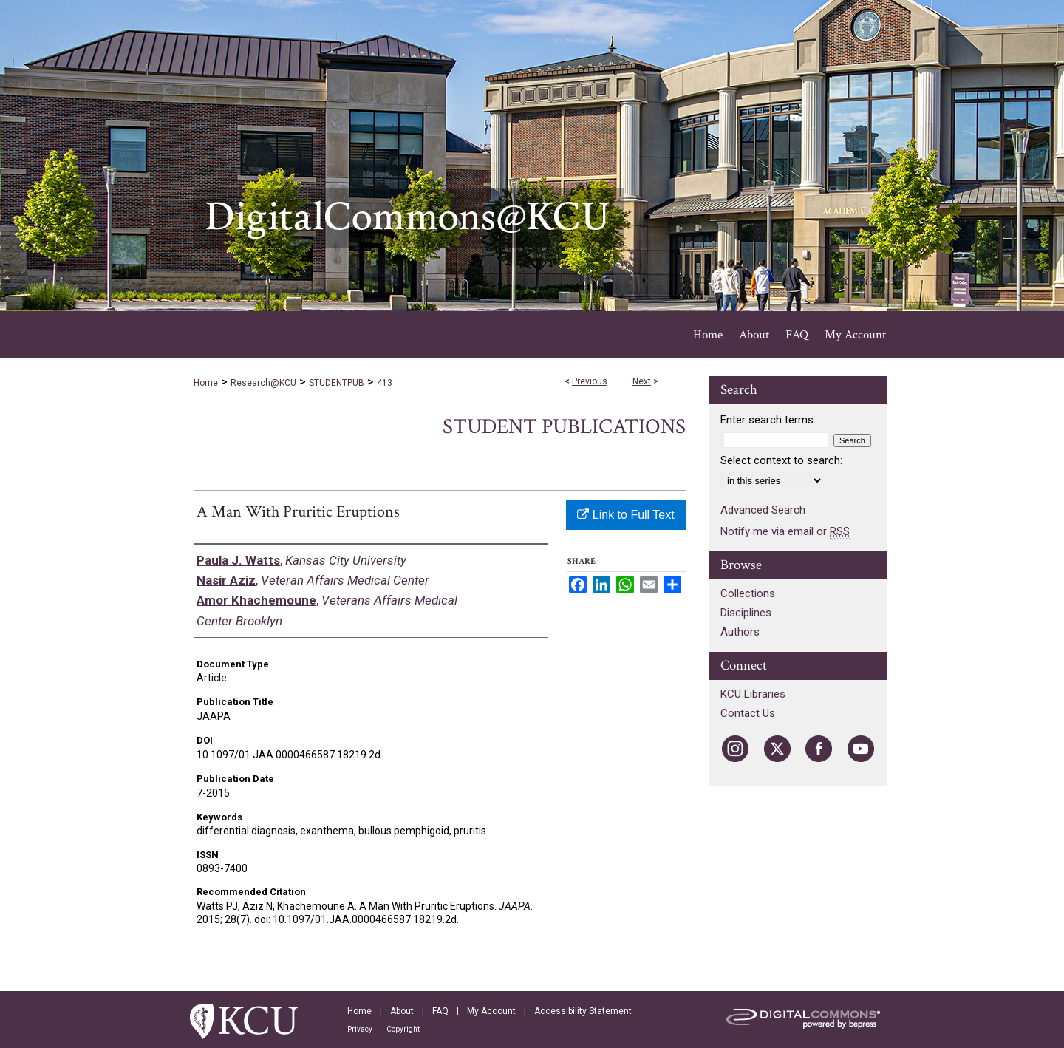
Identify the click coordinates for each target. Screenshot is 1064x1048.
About (402, 1011)
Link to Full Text (625, 514)
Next (641, 381)
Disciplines (745, 612)
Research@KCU (263, 383)
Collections (747, 593)
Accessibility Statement (583, 1011)
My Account (491, 1011)
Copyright (403, 1029)
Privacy (359, 1029)
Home (206, 383)
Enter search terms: (768, 419)
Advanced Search (762, 510)
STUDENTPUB (336, 383)
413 (384, 383)
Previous (589, 381)
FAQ (440, 1011)
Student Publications (564, 426)
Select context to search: (781, 460)
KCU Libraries (752, 694)
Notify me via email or (785, 531)
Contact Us (747, 713)
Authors (740, 632)
